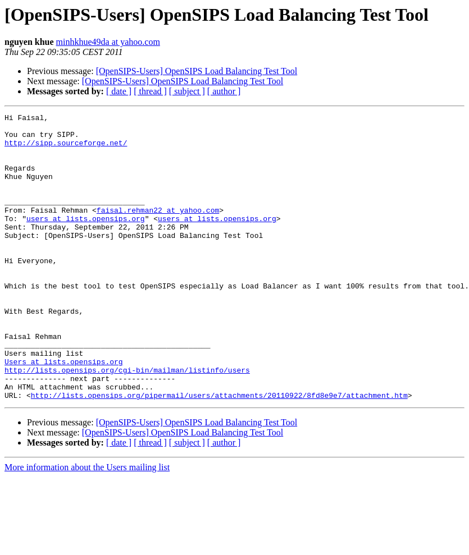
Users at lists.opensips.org (63, 412)
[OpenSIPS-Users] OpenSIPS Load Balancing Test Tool (196, 71)
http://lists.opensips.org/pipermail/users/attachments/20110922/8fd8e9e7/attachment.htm (219, 452)
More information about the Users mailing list (87, 524)
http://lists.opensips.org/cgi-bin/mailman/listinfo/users (127, 422)
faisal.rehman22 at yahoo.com (158, 230)
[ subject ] (187, 91)
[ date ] (118, 91)
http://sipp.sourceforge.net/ (65, 149)
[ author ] (224, 91)
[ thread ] (150, 91)
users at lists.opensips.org (85, 240)
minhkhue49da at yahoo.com (108, 42)
